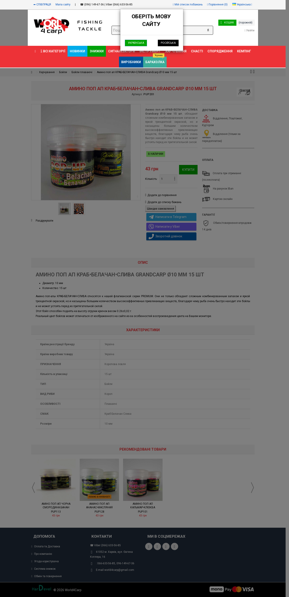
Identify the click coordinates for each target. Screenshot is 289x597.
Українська (136, 42)
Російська (168, 42)
